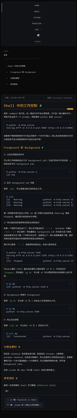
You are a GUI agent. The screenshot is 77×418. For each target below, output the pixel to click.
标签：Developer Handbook (59, 98)
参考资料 (14, 84)
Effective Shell (46, 385)
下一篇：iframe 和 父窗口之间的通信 (23, 405)
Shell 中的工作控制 (16, 66)
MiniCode (36, 23)
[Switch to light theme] (38, 35)
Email (37, 11)
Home (37, 5)
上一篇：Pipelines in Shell (23, 400)
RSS (37, 29)
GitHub (37, 18)
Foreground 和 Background (23, 72)
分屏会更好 (14, 78)
